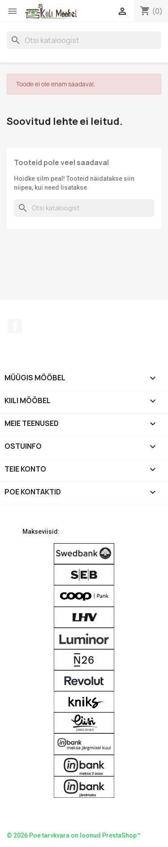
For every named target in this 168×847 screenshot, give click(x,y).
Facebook (15, 326)
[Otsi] (84, 40)
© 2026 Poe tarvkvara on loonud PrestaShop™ (74, 835)
